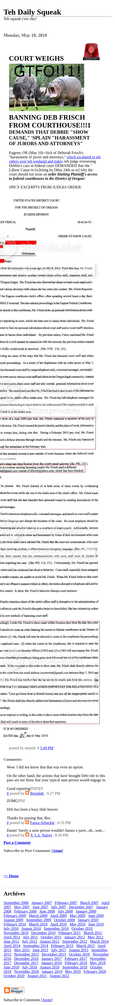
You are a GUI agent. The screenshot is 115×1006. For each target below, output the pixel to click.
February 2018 (76, 963)
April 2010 (58, 924)
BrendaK (37, 793)
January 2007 (41, 903)
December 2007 (81, 907)
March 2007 (89, 903)
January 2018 (51, 963)
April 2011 (12, 937)
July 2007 (58, 907)
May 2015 (22, 950)
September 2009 (38, 920)
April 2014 (12, 946)
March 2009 (38, 916)
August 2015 (78, 950)
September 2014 (35, 946)
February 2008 (25, 911)
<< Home (11, 876)
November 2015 (26, 954)
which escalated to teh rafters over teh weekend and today (55, 159)
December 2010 (43, 933)
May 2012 (95, 937)
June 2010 (96, 924)
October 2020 (14, 976)
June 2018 (11, 967)
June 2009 (96, 916)
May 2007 (22, 907)
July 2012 (29, 941)
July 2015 (58, 950)
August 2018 (49, 967)
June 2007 (40, 907)
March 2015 (85, 946)
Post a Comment (17, 843)
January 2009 (86, 911)
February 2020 (95, 971)
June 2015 (40, 950)
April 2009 (58, 916)
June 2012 (11, 941)
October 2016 (79, 954)
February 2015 (62, 946)
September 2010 (56, 928)
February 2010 (15, 924)
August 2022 (59, 976)
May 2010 (77, 924)
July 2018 (29, 967)
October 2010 (82, 928)
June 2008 (47, 911)
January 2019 (52, 971)
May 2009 (77, 916)
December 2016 (26, 959)
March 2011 (92, 933)
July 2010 (11, 928)
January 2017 (51, 959)
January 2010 (88, 920)
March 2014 (99, 941)
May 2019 (73, 971)
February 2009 (15, 916)
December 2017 (26, 963)
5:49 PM (47, 748)
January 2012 (74, 937)
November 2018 (26, 971)
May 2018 (97, 963)
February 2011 (69, 933)
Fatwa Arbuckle (42, 823)
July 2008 (65, 911)
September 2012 (74, 941)
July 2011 (30, 937)
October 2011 (51, 937)
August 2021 (37, 976)
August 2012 (49, 941)
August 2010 (31, 928)
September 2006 (16, 903)
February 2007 (66, 903)
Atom (57, 851)
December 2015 (54, 954)
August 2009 (13, 920)
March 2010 (38, 924)
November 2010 (16, 933)
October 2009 (64, 920)
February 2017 (76, 959)
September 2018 (74, 967)
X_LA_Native (41, 835)
